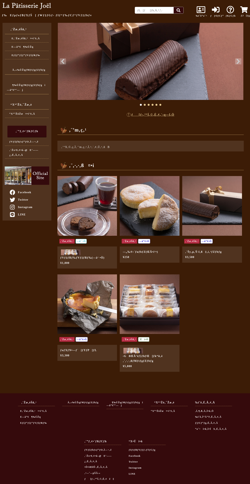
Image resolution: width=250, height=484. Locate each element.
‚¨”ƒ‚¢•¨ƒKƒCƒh (27, 131)
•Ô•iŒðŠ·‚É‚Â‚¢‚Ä (95, 467)
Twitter (19, 199)
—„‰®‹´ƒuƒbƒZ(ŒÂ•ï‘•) (140, 251)
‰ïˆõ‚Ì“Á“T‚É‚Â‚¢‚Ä (208, 416)
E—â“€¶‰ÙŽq (21, 46)
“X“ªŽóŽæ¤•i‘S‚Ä (22, 113)
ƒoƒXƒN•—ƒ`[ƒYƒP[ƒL (78, 350)
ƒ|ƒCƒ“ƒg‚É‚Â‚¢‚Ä (206, 423)
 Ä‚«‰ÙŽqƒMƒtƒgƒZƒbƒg (26, 69)
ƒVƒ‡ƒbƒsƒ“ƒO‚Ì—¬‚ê (23, 141)
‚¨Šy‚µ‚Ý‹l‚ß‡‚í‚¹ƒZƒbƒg (203, 251)
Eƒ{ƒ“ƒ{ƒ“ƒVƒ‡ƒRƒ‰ (24, 55)
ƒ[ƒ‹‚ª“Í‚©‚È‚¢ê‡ (99, 479)
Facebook (20, 192)
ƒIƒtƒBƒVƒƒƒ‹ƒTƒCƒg (142, 449)
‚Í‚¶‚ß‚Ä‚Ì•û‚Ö (204, 411)
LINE (17, 214)
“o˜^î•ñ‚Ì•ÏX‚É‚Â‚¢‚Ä (211, 429)
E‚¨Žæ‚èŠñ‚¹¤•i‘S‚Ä (24, 38)
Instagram (21, 207)
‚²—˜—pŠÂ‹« (92, 473)
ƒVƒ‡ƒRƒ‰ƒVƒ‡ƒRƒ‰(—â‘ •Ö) (82, 257)
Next (238, 61)
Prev (63, 61)
